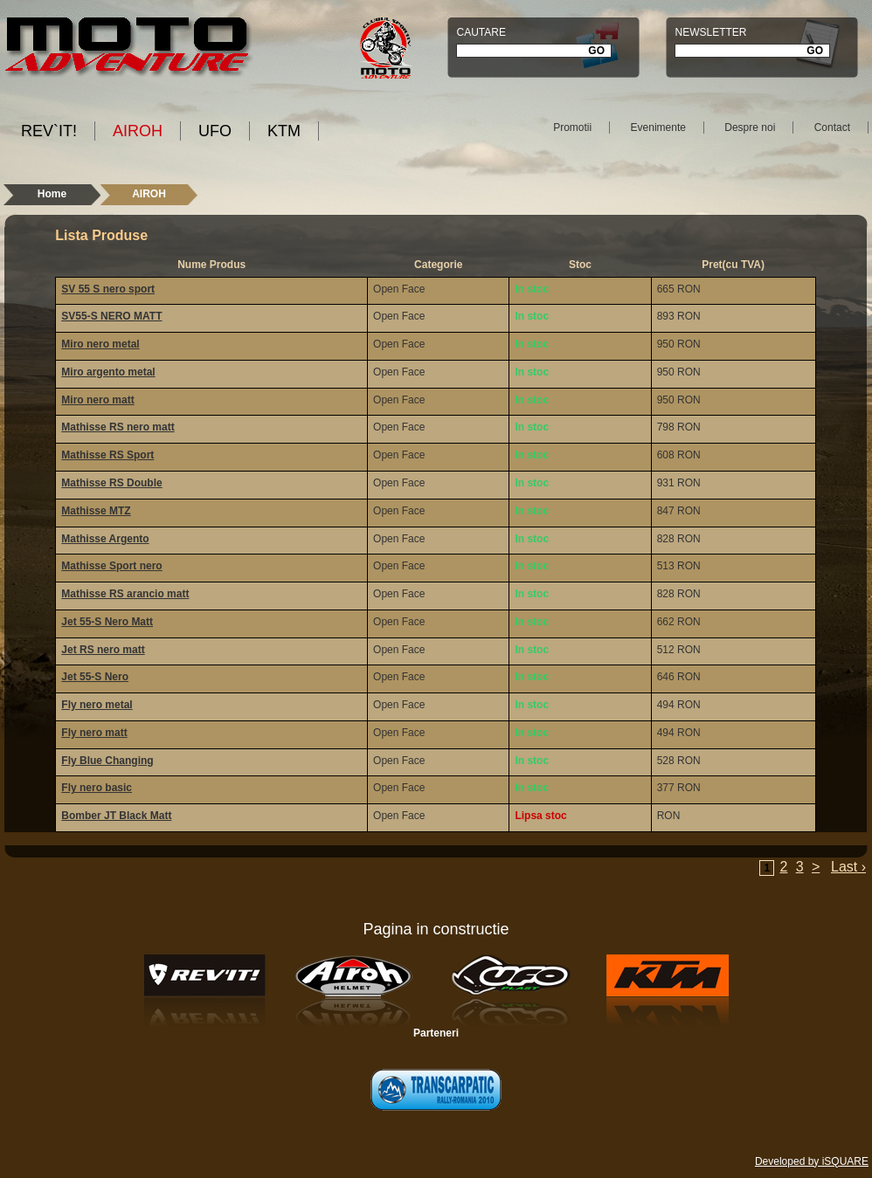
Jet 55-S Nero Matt (107, 622)
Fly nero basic (96, 788)
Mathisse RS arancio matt (125, 594)
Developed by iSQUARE (812, 1161)
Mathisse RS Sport (107, 455)
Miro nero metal (100, 344)
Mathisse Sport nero (111, 566)
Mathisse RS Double (111, 483)
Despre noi (749, 127)
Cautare (480, 32)
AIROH (138, 131)
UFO (215, 131)
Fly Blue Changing (107, 760)
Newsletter (710, 32)
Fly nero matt (94, 733)
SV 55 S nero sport (108, 289)
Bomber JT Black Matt (116, 815)
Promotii (572, 127)
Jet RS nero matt (102, 650)
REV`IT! (49, 131)
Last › (848, 866)
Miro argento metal (108, 372)
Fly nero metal (96, 705)
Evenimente (658, 127)
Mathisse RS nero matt (117, 427)
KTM (284, 131)
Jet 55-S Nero (94, 677)
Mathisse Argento (105, 539)
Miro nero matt (97, 400)
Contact (832, 127)
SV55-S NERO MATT (111, 316)
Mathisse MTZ (95, 511)
